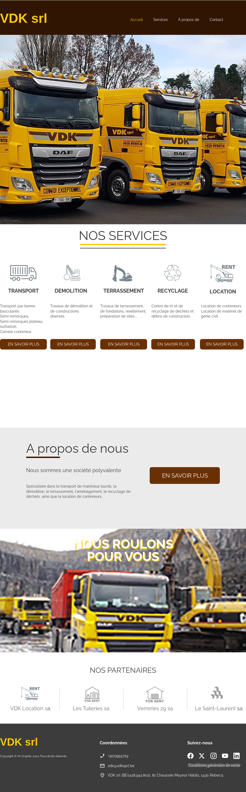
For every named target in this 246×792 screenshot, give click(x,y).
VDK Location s (28, 708)
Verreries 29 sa (155, 708)
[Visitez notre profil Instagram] (213, 756)
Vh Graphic (24, 756)
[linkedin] (236, 756)
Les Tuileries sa (91, 708)
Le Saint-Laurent (215, 708)
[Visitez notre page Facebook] (190, 756)
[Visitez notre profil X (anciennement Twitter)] (202, 756)
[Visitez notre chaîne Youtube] (225, 756)
